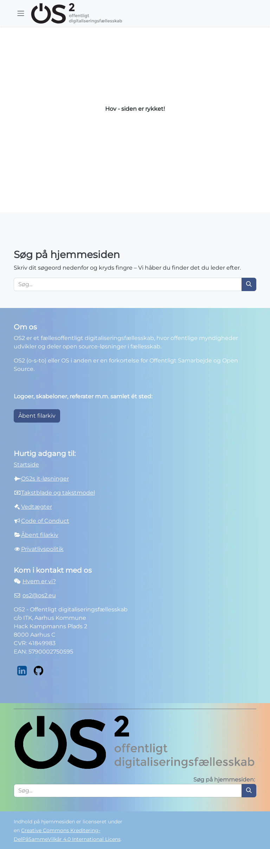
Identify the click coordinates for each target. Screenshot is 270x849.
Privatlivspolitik (42, 549)
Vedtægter (36, 506)
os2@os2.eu (39, 595)
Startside (26, 464)
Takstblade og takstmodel (58, 492)
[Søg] (249, 284)
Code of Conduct (45, 520)
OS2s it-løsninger (45, 478)
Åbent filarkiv (37, 415)
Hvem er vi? (39, 581)
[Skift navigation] (21, 13)
